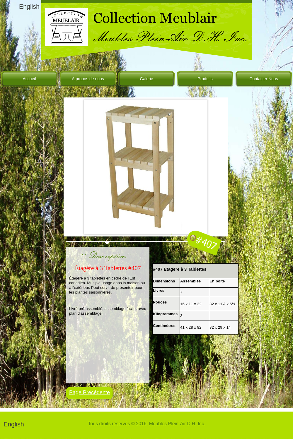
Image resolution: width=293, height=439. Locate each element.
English (29, 6)
